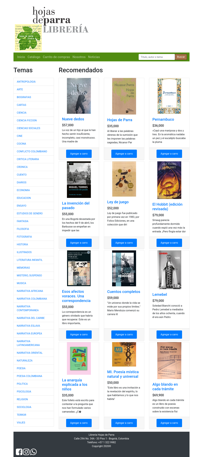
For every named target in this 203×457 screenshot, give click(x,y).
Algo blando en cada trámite (165, 386)
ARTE (20, 89)
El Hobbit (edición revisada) (167, 206)
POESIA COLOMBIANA (29, 376)
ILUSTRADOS (24, 252)
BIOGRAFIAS (24, 97)
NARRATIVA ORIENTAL (30, 352)
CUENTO (21, 174)
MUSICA (21, 283)
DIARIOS (21, 182)
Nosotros (78, 57)
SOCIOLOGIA (24, 407)
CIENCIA (21, 112)
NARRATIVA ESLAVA (28, 325)
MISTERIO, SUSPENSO (29, 275)
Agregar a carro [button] (79, 153)
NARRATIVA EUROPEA (29, 333)
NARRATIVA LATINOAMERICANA (28, 343)
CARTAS (21, 104)
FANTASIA (22, 221)
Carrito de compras (56, 57)
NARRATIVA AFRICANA (30, 290)
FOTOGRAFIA (24, 236)
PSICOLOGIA (24, 391)
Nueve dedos (73, 119)
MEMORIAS (23, 267)
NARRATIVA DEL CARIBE (31, 318)
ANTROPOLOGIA (26, 81)
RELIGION (22, 399)
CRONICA (22, 166)
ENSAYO (21, 205)
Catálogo (34, 57)
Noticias (94, 57)
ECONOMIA (23, 190)
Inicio (21, 57)
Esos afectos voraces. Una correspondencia (76, 296)
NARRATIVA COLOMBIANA (32, 298)
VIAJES (21, 422)
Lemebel (159, 294)
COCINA (21, 143)
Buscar (181, 56)
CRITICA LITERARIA (28, 159)
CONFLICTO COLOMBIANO (32, 151)
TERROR (21, 414)
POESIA (21, 368)
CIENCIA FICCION (27, 120)
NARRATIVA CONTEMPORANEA (28, 308)
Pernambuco (163, 119)
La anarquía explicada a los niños (74, 385)
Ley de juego (118, 202)
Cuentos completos (123, 291)
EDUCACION (24, 197)
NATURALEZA (25, 360)
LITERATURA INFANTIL (30, 259)
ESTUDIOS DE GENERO (30, 213)
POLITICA (22, 383)
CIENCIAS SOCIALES (28, 128)
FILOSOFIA (23, 228)
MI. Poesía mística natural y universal (123, 374)
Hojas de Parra (119, 120)
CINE (19, 135)
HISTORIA (22, 244)
